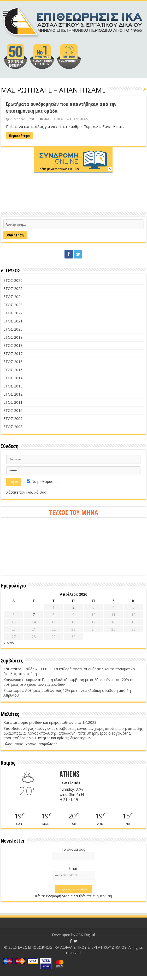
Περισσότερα (19, 135)
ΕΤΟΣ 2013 (12, 386)
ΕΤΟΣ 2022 (12, 312)
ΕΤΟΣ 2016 (12, 361)
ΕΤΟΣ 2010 (12, 410)
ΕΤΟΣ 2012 (12, 394)
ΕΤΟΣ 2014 (12, 377)
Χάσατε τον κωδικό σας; (26, 492)
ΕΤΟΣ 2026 (12, 280)
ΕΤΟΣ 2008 (12, 426)
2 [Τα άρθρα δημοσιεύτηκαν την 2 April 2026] (73, 607)
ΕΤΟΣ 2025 (12, 288)
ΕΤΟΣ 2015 (12, 369)
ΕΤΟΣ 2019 (12, 337)
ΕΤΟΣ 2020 (12, 329)
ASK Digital (85, 934)
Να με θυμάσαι (42, 481)
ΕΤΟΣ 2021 (12, 321)
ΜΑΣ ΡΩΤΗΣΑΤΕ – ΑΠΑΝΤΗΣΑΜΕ (66, 119)
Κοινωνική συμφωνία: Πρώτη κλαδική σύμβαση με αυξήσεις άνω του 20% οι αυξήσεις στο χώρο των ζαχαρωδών (68, 682)
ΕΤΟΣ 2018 (12, 345)
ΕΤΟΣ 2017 (12, 353)
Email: (73, 868)
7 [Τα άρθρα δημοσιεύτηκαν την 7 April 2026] (34, 614)
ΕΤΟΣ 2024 (12, 296)
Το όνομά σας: (73, 849)
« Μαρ (8, 642)
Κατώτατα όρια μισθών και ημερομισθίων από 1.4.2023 (49, 722)
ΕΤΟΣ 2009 (12, 418)
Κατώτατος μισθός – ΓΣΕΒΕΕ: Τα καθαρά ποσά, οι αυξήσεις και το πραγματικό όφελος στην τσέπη (69, 671)
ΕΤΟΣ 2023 (12, 304)
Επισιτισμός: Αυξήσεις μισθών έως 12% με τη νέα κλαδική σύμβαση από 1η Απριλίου (67, 693)
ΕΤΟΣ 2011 (12, 402)
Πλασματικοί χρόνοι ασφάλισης (30, 743)
